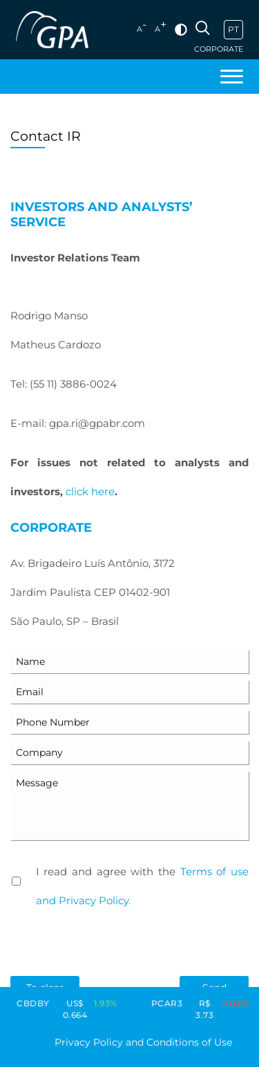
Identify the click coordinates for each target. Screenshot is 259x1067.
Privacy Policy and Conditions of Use (143, 1042)
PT (233, 29)
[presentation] (115, 946)
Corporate (218, 49)
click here (90, 491)
